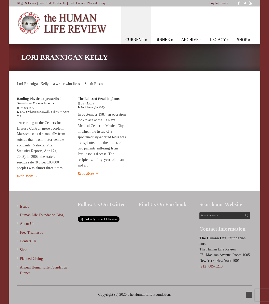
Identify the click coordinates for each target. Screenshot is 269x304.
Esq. (22, 111)
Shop (23, 250)
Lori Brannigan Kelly (38, 111)
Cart (71, 3)
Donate (80, 3)
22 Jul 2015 (87, 103)
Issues (24, 206)
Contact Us (59, 3)
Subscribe (31, 3)
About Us (27, 224)
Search (224, 3)
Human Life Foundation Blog (42, 215)
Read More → (27, 176)
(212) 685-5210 (211, 266)
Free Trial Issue (31, 232)
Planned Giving (96, 3)
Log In (213, 3)
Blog (20, 3)
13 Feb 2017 (27, 108)
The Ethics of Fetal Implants (98, 99)
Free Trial (45, 3)
